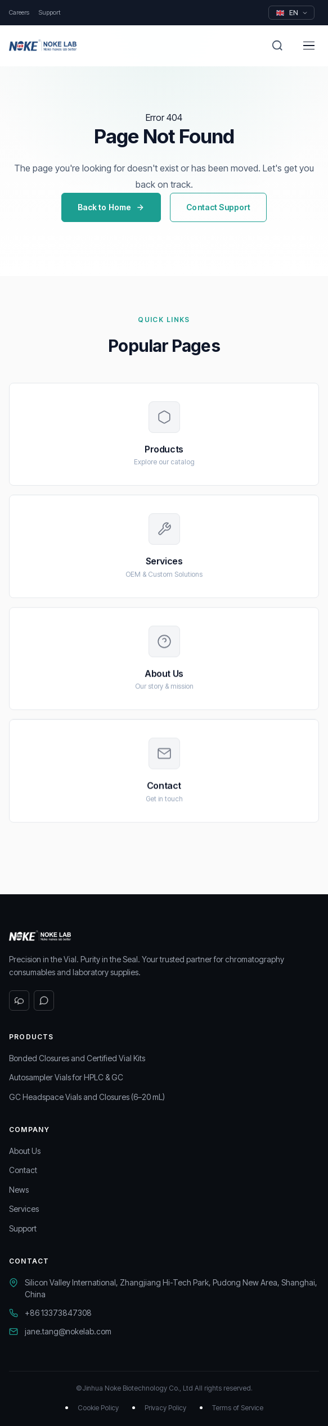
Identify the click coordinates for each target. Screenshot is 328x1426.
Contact (23, 1170)
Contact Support (218, 207)
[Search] (277, 45)
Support (49, 12)
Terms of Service (237, 1408)
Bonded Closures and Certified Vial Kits (77, 1058)
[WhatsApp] (44, 1000)
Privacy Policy (165, 1408)
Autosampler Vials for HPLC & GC (66, 1077)
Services (24, 1209)
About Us (25, 1151)
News (19, 1189)
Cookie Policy (98, 1408)
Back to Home (111, 207)
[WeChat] (19, 1000)
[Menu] (309, 45)
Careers (19, 12)
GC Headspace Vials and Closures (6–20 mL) (87, 1097)
